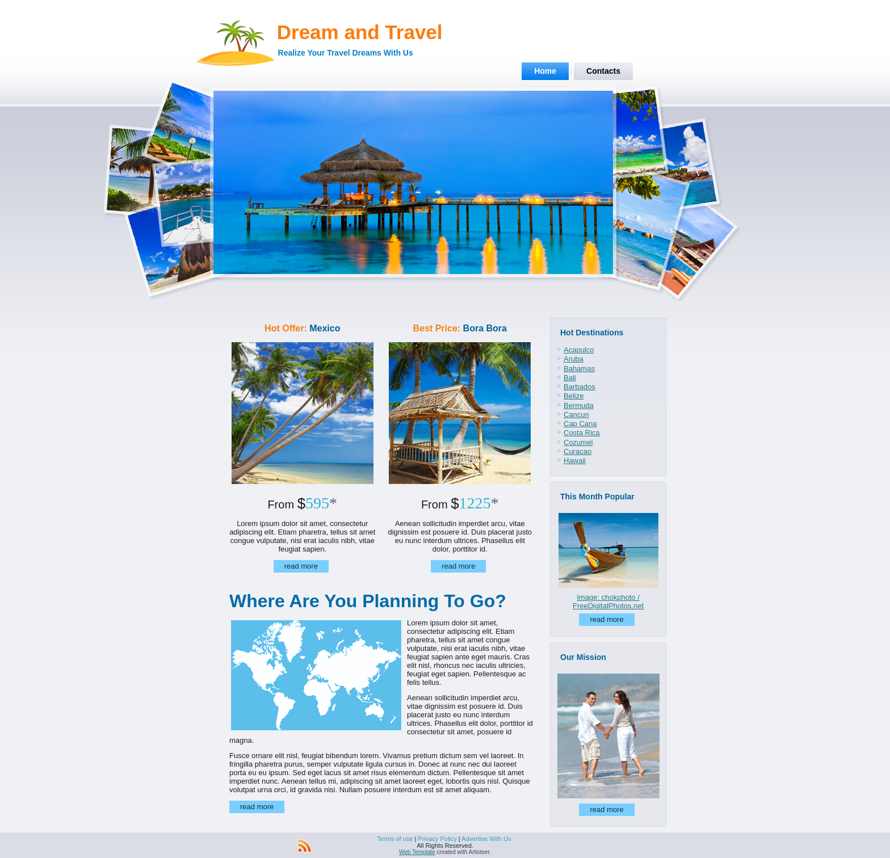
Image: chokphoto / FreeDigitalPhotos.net (608, 601)
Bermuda (579, 405)
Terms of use (395, 838)
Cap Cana (580, 423)
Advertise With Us (486, 838)
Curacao (577, 451)
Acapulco (579, 350)
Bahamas (579, 368)
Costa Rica (582, 432)
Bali (570, 377)
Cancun (576, 414)
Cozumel (578, 442)
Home (545, 70)
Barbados (579, 386)
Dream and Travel (360, 32)
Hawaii (575, 460)
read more (301, 566)
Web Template (417, 852)
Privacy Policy (437, 838)
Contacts (603, 70)
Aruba (573, 359)
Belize (573, 396)
